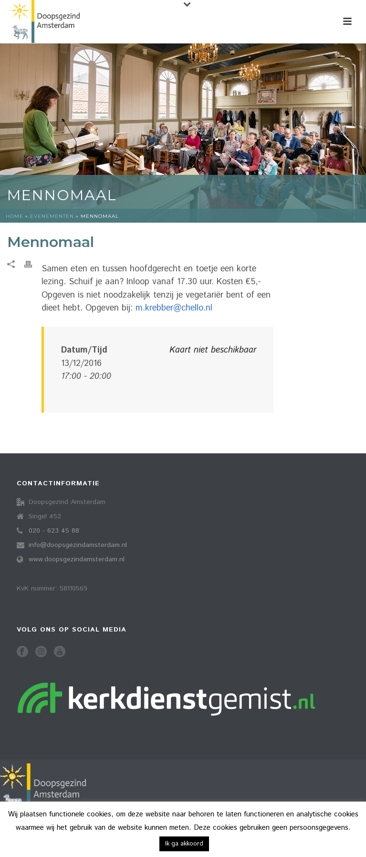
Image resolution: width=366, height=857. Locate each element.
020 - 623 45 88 (54, 530)
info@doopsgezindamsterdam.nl (78, 545)
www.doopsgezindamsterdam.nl (77, 559)
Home (14, 216)
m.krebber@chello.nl (174, 308)
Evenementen (52, 216)
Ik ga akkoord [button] (184, 843)
